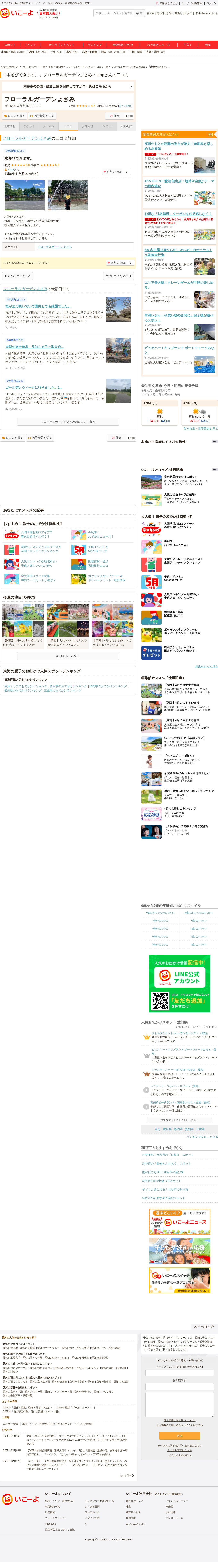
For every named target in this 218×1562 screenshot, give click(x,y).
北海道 (21, 51)
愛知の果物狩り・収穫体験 (18, 1395)
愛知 (75, 51)
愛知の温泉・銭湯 (13, 1391)
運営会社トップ (134, 1500)
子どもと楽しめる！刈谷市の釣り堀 (165, 1189)
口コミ (68, 126)
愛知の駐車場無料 (64, 1367)
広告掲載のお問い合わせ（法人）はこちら (179, 1425)
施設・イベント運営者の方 (60, 1500)
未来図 (169, 1506)
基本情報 (10, 126)
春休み (150, 13)
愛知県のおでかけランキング (23, 690)
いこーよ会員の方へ (180, 1455)
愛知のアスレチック (88, 1367)
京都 (116, 51)
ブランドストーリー (177, 1500)
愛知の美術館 (103, 1381)
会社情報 (171, 1512)
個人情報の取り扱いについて (180, 1420)
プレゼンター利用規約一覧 (99, 1500)
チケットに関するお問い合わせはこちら (180, 1445)
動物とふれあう (183, 13)
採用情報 (131, 1518)
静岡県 (178, 1129)
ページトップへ (204, 1326)
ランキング (95, 44)
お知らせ (87, 126)
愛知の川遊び (10, 1371)
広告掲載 (50, 1512)
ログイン (211, 3)
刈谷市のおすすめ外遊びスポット (163, 1198)
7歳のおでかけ (199, 936)
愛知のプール (98, 1347)
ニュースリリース (55, 1518)
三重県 (200, 1129)
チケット (29, 126)
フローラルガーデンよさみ (26, 138)
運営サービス (133, 1512)
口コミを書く (14, 115)
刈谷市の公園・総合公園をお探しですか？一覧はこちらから (67, 86)
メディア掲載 (92, 1518)
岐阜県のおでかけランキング (68, 686)
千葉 (53, 51)
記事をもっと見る (67, 656)
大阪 (110, 51)
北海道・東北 (8, 51)
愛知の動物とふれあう (57, 1357)
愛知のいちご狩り (104, 1391)
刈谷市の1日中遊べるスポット (161, 1180)
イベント (30, 44)
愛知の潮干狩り (82, 1391)
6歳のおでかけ (160, 936)
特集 (208, 44)
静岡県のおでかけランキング (108, 686)
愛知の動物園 (27, 1347)
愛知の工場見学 (11, 1357)
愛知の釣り (68, 1347)
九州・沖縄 (153, 51)
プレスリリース (174, 1518)
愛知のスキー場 (33, 1391)
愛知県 (189, 1129)
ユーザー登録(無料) (192, 3)
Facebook (50, 1523)
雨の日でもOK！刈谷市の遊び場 (163, 1172)
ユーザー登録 (10, 1423)
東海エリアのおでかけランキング (25, 686)
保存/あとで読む (166, 3)
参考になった (112, 171)
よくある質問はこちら (179, 1450)
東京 (37, 51)
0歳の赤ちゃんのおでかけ (160, 912)
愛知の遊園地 (10, 1347)
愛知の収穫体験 (80, 1357)
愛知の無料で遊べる (41, 1367)
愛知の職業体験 (100, 1357)
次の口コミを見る (118, 276)
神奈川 (45, 51)
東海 (68, 51)
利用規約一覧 (52, 1506)
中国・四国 (136, 51)
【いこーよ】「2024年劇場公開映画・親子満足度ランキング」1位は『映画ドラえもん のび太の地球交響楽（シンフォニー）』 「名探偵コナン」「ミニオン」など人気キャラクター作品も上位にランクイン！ (77, 1465)
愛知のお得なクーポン (15, 1367)
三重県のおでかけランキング (62, 690)
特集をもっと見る (206, 666)
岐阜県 (167, 1129)
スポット (10, 44)
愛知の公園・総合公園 (113, 1367)
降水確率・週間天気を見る (201, 428)
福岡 (162, 51)
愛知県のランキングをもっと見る (179, 1120)
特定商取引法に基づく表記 (60, 1529)
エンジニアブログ (136, 1523)
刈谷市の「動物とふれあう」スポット (166, 1163)
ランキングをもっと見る (202, 1136)
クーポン (48, 126)
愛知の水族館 (121, 1381)
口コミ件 (125, 106)
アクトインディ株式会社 (168, 1494)
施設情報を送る (42, 115)
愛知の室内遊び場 (40, 1381)
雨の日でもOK (164, 13)
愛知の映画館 (59, 1381)
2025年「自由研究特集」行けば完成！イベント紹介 (31, 1411)
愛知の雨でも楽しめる (15, 1381)
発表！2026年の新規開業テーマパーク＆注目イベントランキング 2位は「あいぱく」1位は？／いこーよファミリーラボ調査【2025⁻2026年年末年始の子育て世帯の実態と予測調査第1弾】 (77, 1440)
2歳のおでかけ (160, 920)
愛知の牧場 (83, 1347)
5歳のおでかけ (199, 928)
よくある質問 (92, 1506)
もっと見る (125, 1475)
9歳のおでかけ (199, 944)
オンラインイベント (62, 44)
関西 (103, 51)
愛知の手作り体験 (32, 1357)
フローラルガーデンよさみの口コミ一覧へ (68, 421)
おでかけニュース (158, 44)
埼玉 (59, 51)
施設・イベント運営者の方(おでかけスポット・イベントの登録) (57, 1423)
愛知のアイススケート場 (58, 1391)
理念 (128, 1506)
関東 (31, 51)
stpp (11, 169)
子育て (187, 44)
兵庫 (122, 51)
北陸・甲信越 (89, 51)
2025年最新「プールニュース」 (74, 1407)
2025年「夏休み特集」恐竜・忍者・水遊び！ (28, 1407)
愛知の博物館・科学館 (81, 1381)
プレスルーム (92, 1512)
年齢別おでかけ (123, 44)
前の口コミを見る (17, 276)
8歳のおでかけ (160, 944)
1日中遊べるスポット (206, 13)
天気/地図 (126, 126)
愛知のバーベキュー (48, 1347)
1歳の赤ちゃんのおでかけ (199, 912)
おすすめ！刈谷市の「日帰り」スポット (168, 1155)
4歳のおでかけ (160, 928)
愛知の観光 (115, 1347)
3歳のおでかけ (199, 920)
